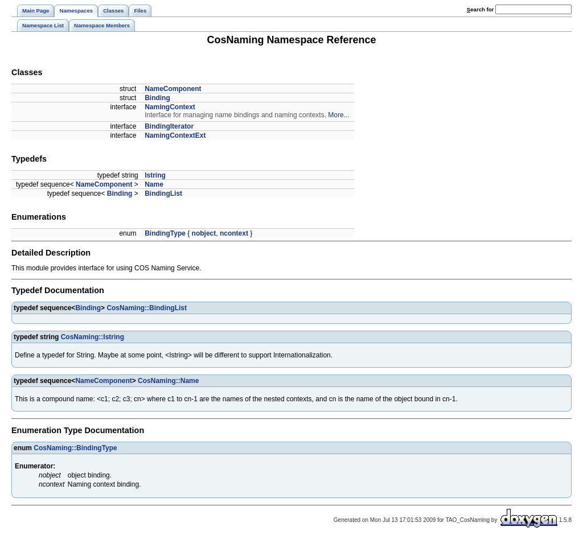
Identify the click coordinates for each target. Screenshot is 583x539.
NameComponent (173, 89)
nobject (204, 233)
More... (338, 115)
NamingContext (170, 107)
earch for (480, 9)
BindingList (163, 194)
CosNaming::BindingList (146, 308)
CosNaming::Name (168, 381)
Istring (155, 175)
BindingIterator (169, 126)
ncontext (234, 233)
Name (154, 184)
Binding (157, 98)
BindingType (165, 233)
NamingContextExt (175, 135)
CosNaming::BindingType (75, 448)
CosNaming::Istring (92, 337)
